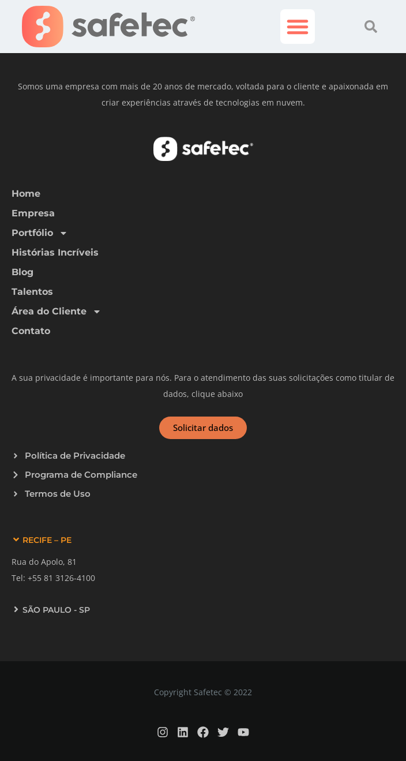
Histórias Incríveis (55, 252)
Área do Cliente (57, 311)
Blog (22, 272)
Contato (31, 330)
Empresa (33, 213)
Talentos (32, 291)
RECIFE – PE (47, 540)
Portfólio (40, 233)
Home (26, 193)
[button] (297, 26)
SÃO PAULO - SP (56, 610)
